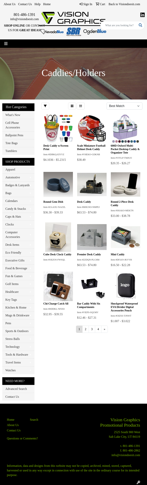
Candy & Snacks (15, 208)
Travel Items (13, 362)
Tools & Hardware (16, 354)
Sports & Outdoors (17, 331)
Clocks (9, 224)
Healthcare (12, 291)
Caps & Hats (13, 216)
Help (37, 4)
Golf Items (12, 284)
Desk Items (12, 244)
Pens (8, 323)
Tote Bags (11, 143)
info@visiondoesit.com (24, 19)
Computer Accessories (12, 234)
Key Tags (11, 299)
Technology (12, 346)
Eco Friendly (13, 252)
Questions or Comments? (22, 438)
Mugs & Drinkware (17, 315)
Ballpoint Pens (14, 135)
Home (47, 4)
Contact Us (25, 4)
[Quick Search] (118, 25)
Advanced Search (16, 388)
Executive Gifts (14, 260)
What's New (12, 115)
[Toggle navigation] (6, 43)
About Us (10, 4)
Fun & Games (14, 276)
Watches (10, 370)
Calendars (11, 200)
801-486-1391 (24, 14)
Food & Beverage (16, 268)
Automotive (12, 177)
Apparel (10, 169)
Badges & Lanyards (17, 185)
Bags (8, 193)
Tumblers (11, 151)
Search (34, 419)
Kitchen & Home (15, 307)
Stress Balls (12, 338)
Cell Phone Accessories (12, 125)
